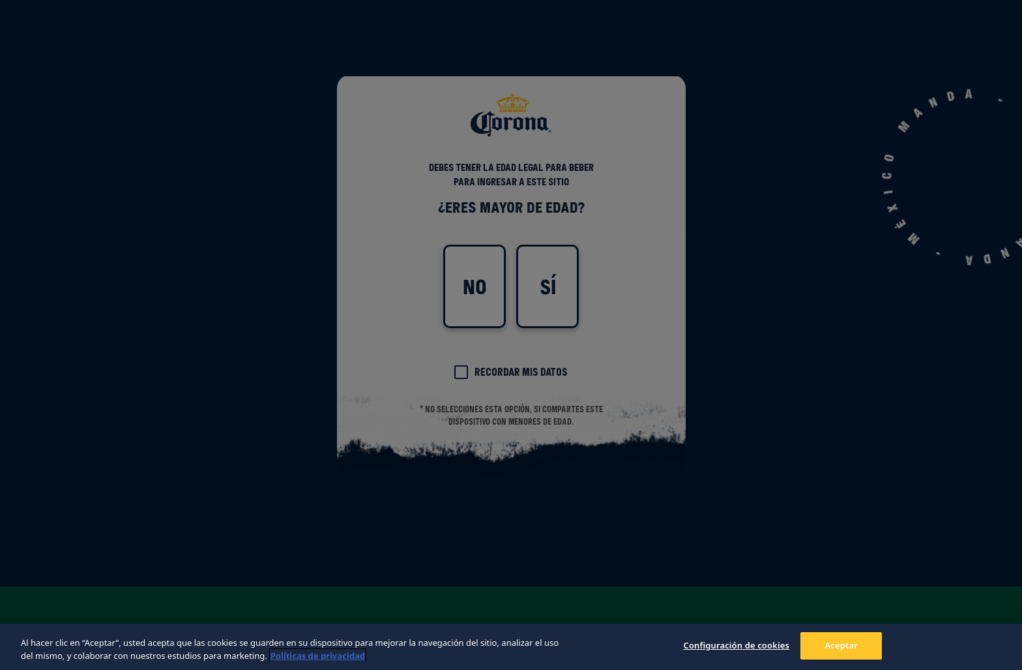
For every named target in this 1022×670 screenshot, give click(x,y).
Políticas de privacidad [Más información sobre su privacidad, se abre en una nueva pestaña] (317, 656)
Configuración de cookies (736, 645)
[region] (511, 647)
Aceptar (841, 645)
